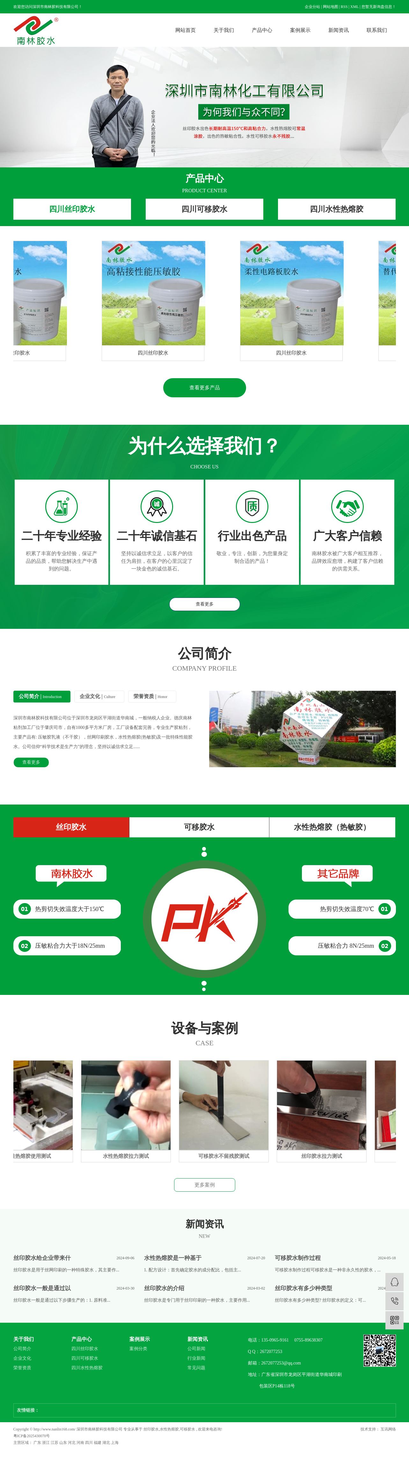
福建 (98, 1442)
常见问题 (196, 1367)
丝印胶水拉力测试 (323, 1156)
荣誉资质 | (150, 696)
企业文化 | (97, 696)
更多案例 (204, 1185)
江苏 (55, 1442)
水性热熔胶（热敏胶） (332, 827)
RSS (344, 6)
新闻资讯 (338, 30)
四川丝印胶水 (72, 209)
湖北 (106, 1442)
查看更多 (205, 604)
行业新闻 (196, 1358)
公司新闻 (196, 1348)
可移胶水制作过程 (298, 1258)
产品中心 (262, 30)
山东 (63, 1442)
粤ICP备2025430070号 (31, 1436)
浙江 (46, 1442)
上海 (115, 1442)
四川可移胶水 (204, 209)
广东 (37, 1442)
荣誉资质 (22, 1367)
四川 (89, 1442)
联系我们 (377, 30)
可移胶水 (199, 827)
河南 (81, 1442)
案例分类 (138, 1348)
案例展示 (300, 30)
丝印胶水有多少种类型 (303, 1288)
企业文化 (22, 1358)
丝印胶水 (71, 827)
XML (354, 6)
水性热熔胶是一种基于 (172, 1258)
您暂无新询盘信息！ (379, 6)
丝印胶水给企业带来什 (42, 1258)
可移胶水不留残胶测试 (226, 1156)
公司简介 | (40, 696)
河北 (72, 1442)
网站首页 (185, 30)
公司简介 (22, 1348)
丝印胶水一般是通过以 (42, 1288)
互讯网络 (388, 1429)
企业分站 (312, 6)
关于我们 (224, 30)
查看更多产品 (204, 387)
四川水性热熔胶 (336, 209)
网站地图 (330, 6)
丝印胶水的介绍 (164, 1288)
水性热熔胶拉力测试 (128, 1156)
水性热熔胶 (169, 1429)
